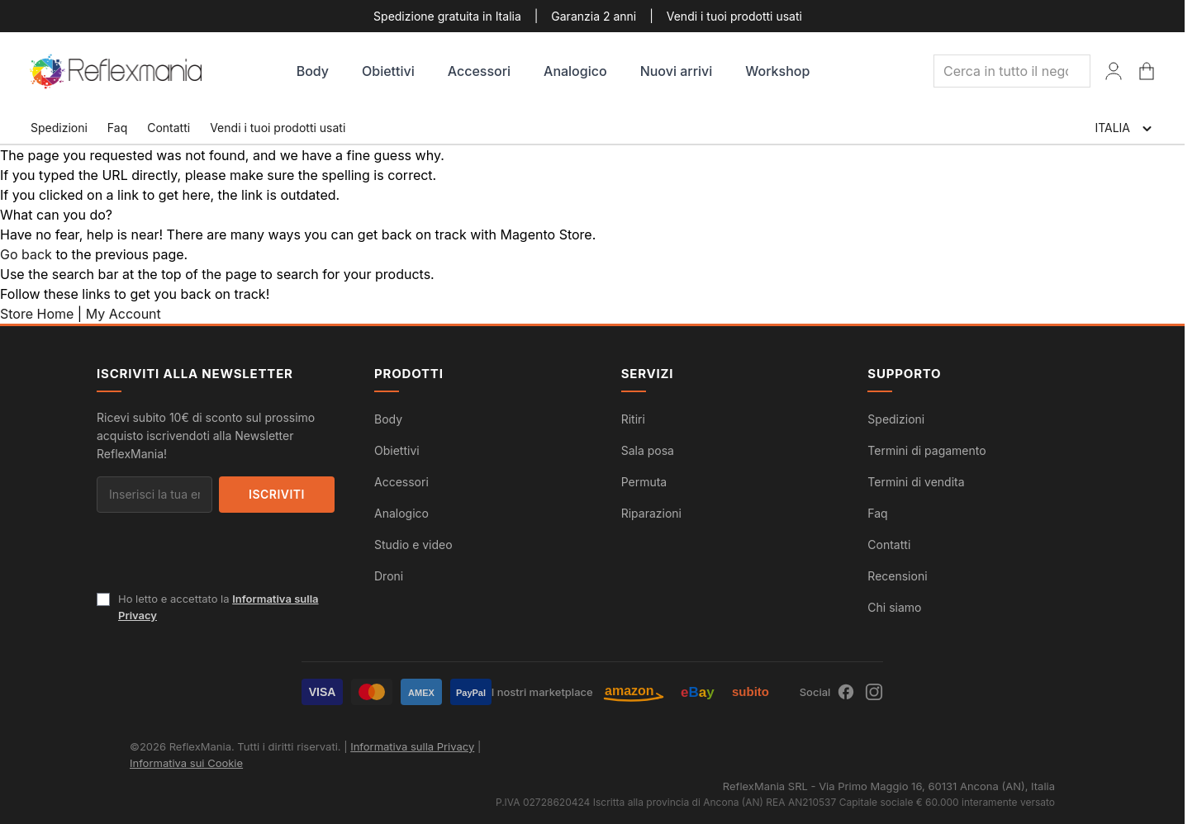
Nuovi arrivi (676, 71)
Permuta (644, 482)
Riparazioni (651, 513)
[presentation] (222, 558)
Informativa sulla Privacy (412, 746)
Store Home (37, 313)
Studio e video (413, 544)
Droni (388, 576)
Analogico (575, 71)
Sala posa (647, 450)
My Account (123, 313)
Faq (117, 128)
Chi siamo (894, 607)
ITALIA (1124, 129)
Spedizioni (59, 128)
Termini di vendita (915, 482)
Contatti (168, 128)
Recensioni (897, 576)
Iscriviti (277, 494)
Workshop (777, 71)
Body (313, 71)
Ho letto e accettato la (218, 607)
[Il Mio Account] (1113, 71)
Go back (26, 254)
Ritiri (633, 419)
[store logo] (117, 71)
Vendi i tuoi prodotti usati (734, 16)
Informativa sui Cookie (186, 763)
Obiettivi (388, 71)
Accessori (479, 71)
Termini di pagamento (926, 450)
